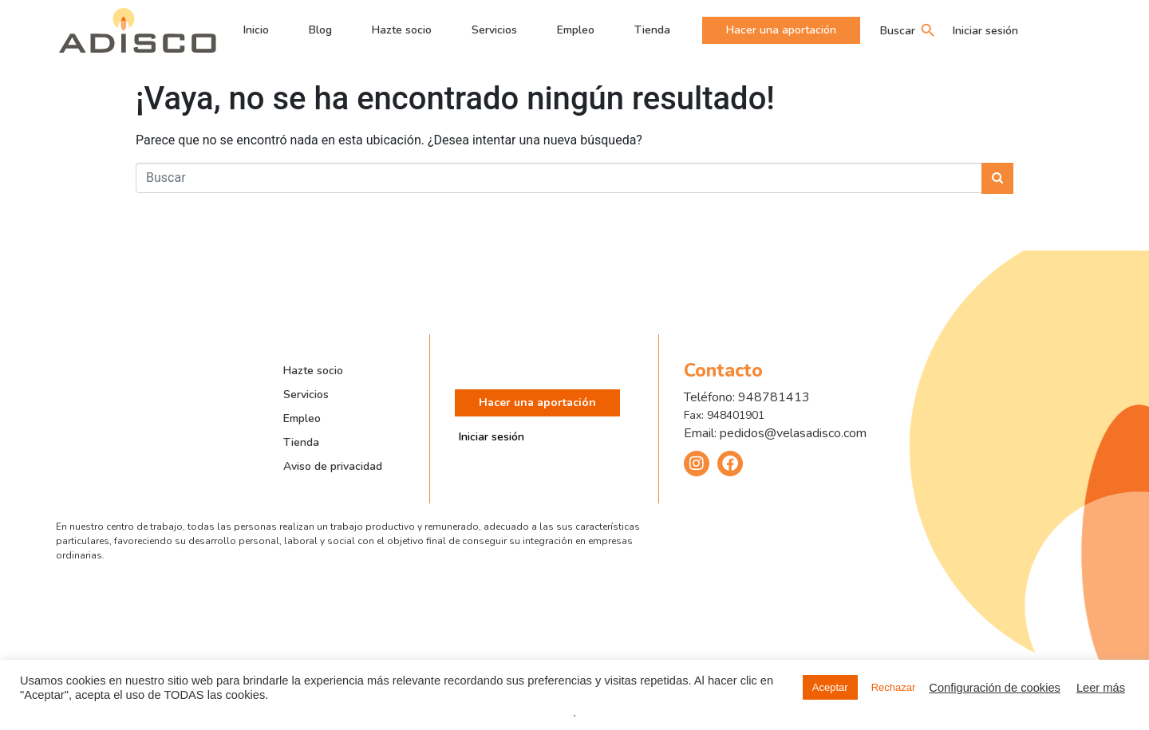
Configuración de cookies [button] (994, 687)
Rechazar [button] (893, 687)
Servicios (494, 29)
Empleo (575, 29)
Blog (320, 29)
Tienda (652, 29)
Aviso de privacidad (332, 466)
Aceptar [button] (830, 687)
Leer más (1100, 687)
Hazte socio (402, 29)
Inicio (256, 29)
